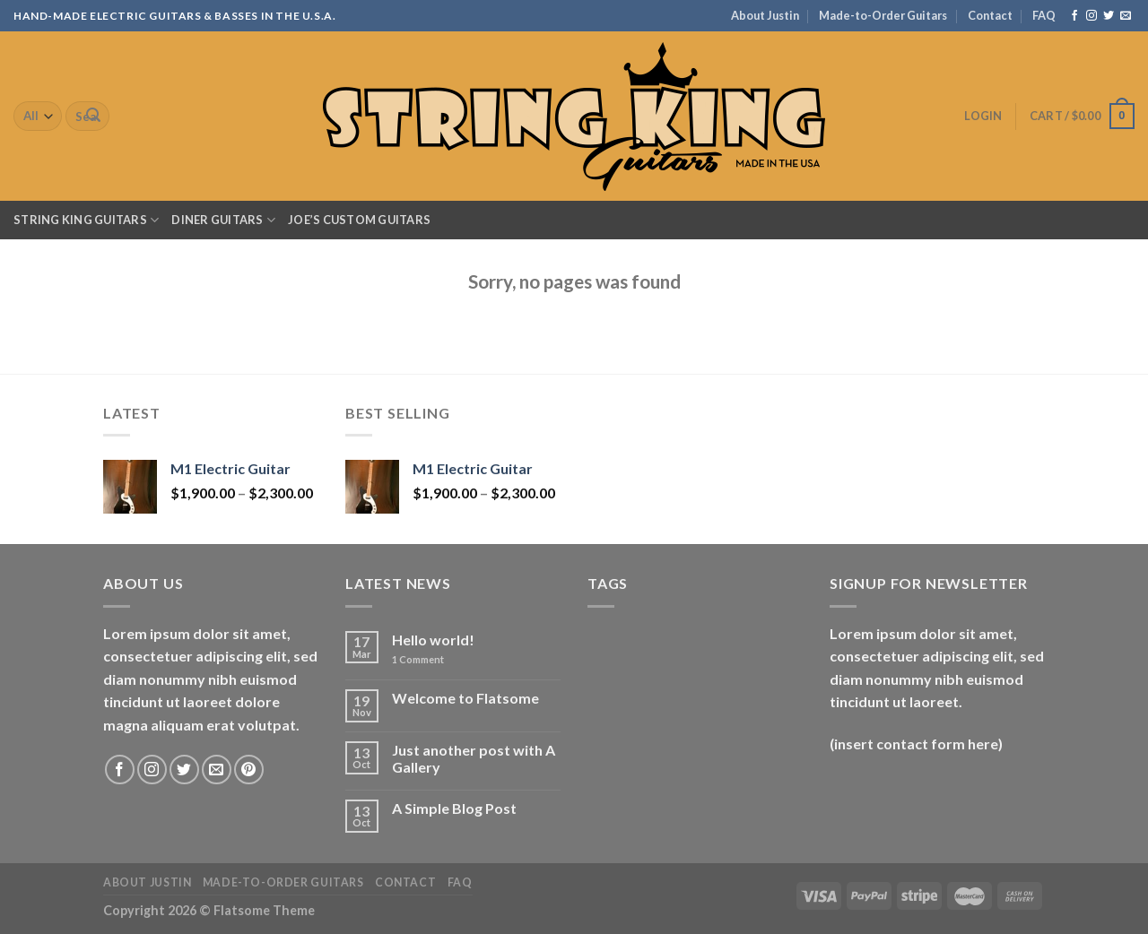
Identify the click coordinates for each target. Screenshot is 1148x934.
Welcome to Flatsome (465, 697)
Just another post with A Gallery (473, 758)
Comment (418, 659)
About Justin (765, 15)
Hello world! (433, 639)
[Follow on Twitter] (1108, 16)
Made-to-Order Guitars (883, 15)
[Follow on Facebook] (1074, 16)
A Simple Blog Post (454, 808)
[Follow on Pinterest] (249, 769)
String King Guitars (86, 220)
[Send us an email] (1125, 16)
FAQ (1044, 15)
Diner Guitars (223, 220)
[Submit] (93, 116)
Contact (990, 15)
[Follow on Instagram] (1091, 16)
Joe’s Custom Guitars (359, 219)
